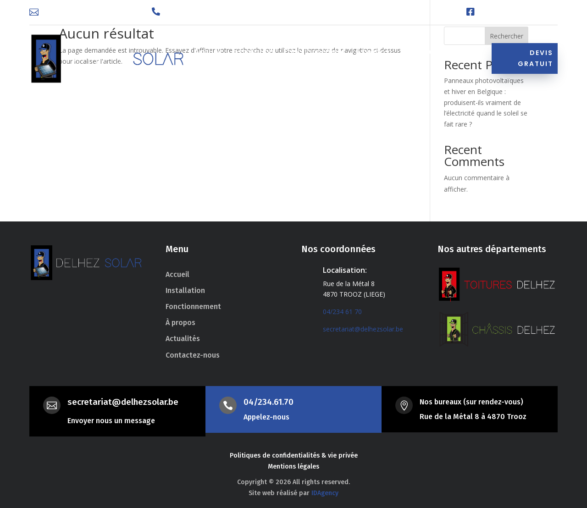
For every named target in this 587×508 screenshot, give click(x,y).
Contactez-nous (225, 66)
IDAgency (324, 493)
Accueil (208, 53)
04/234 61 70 (342, 311)
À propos (372, 53)
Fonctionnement (314, 53)
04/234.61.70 (269, 402)
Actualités (418, 53)
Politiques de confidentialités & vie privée (294, 455)
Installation (253, 53)
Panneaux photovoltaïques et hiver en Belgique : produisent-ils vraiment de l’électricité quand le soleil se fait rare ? (485, 102)
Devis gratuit (535, 58)
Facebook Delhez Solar (519, 12)
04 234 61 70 (187, 12)
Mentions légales (293, 466)
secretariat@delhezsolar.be (91, 12)
